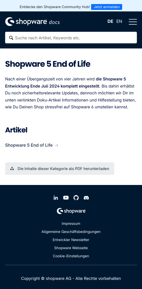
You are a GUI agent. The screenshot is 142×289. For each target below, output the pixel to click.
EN (119, 21)
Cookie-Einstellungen (71, 256)
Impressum (71, 224)
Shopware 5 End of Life (29, 145)
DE (110, 21)
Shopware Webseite (71, 248)
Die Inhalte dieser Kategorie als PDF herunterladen (59, 168)
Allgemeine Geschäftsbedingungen (71, 232)
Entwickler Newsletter (71, 240)
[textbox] (71, 37)
